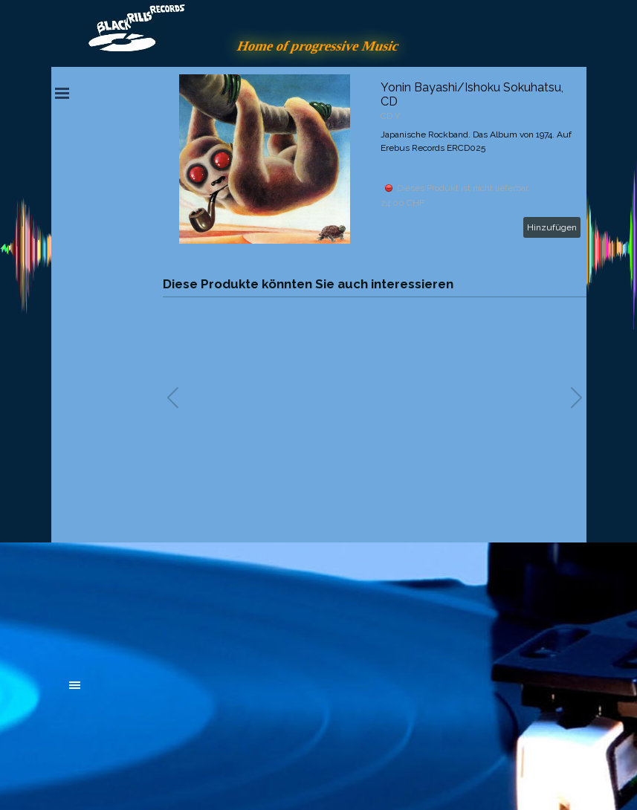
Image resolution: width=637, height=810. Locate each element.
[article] (374, 159)
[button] (576, 397)
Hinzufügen (552, 227)
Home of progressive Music (319, 46)
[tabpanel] (181, 603)
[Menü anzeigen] (62, 93)
